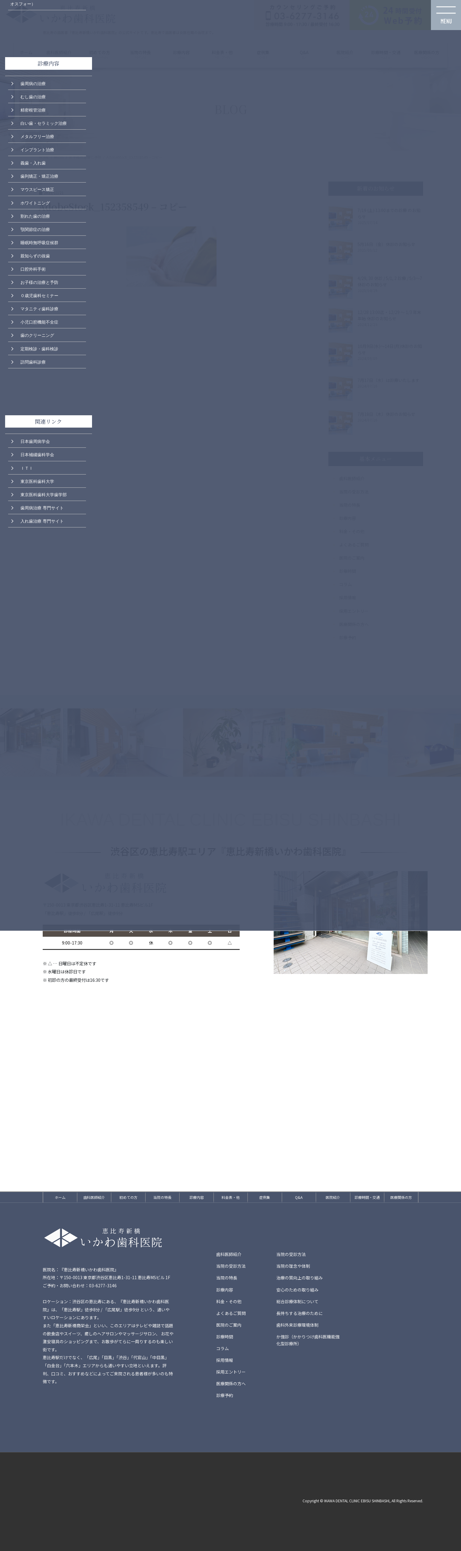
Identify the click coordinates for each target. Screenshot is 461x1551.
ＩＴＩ (26, 467)
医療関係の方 (401, 1197)
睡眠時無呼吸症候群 (39, 242)
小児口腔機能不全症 (39, 321)
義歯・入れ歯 (33, 162)
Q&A (299, 1197)
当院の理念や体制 (293, 1266)
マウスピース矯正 (37, 189)
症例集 (264, 1197)
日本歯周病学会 (35, 441)
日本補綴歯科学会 (37, 454)
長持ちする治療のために (299, 1313)
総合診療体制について (297, 1301)
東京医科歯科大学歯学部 (43, 494)
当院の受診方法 (291, 1254)
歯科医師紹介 (94, 1197)
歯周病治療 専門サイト (42, 507)
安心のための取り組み (297, 1290)
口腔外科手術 (33, 268)
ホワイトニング (35, 202)
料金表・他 (231, 1197)
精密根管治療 (33, 109)
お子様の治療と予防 (39, 282)
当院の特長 (162, 1197)
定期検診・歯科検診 (39, 348)
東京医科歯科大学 (37, 481)
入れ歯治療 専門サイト (42, 520)
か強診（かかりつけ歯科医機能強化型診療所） (308, 1340)
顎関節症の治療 (35, 229)
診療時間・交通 (367, 1197)
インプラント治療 (37, 149)
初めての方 (128, 1197)
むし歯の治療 (33, 96)
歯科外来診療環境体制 (297, 1325)
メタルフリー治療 (37, 136)
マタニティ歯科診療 (39, 308)
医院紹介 (333, 1197)
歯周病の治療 (33, 83)
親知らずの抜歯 (35, 255)
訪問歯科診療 (33, 361)
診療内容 (196, 1197)
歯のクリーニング (37, 335)
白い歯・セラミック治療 (43, 123)
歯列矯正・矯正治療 (39, 176)
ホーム (60, 1197)
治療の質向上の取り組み (299, 1278)
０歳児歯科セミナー (39, 295)
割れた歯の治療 (35, 215)
